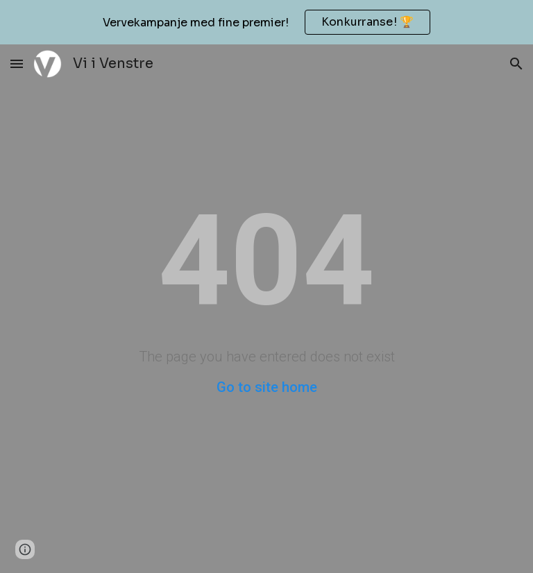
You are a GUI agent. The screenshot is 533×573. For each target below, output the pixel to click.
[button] (16, 63)
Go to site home (267, 387)
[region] (266, 22)
